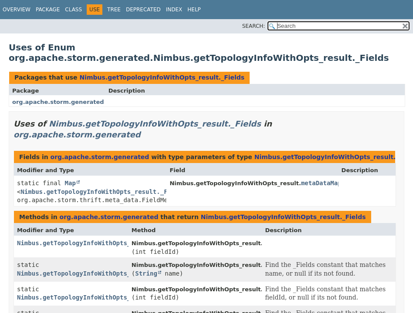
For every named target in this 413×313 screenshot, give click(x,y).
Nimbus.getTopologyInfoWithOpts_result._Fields (161, 77)
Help (194, 10)
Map (70, 183)
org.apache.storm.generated (58, 102)
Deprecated (143, 10)
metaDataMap (321, 183)
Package (48, 10)
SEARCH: (253, 26)
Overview (16, 10)
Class (73, 10)
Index (174, 10)
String (146, 273)
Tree (114, 10)
